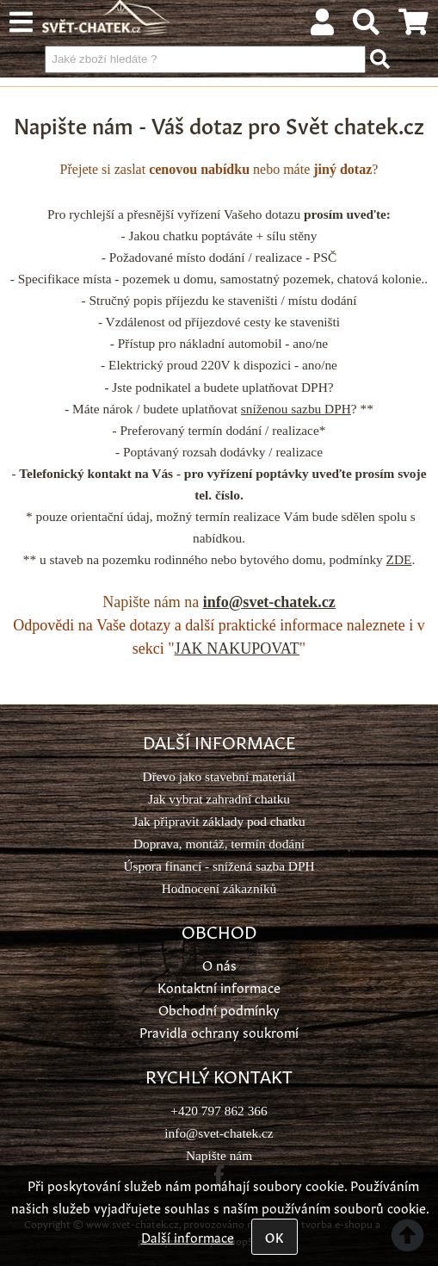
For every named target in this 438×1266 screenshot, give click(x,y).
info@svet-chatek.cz (269, 602)
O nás (219, 964)
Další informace (187, 1236)
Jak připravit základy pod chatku (219, 821)
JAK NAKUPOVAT (237, 648)
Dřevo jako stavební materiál (219, 776)
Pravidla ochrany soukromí (219, 1031)
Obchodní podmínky (219, 1009)
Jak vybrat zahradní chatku (219, 798)
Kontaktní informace (219, 986)
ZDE (399, 559)
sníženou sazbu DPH (296, 408)
